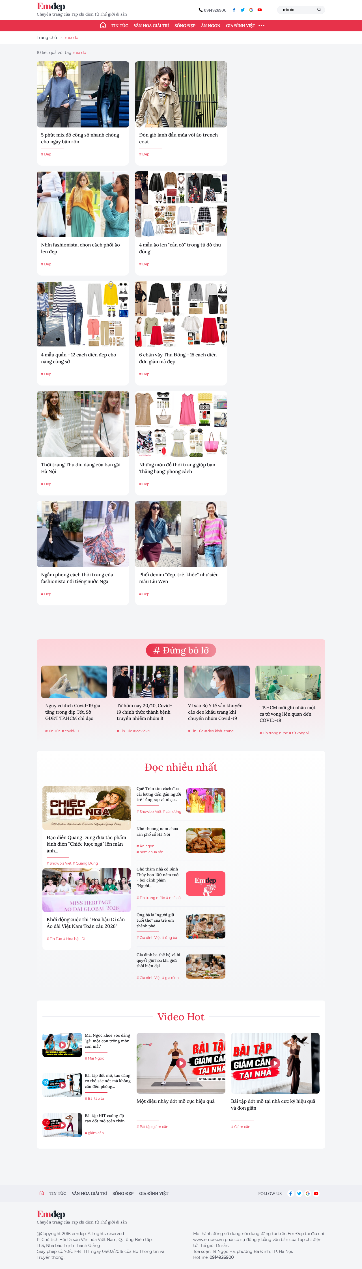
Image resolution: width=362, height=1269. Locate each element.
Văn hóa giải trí (151, 25)
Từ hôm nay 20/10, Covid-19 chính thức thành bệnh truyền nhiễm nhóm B (144, 712)
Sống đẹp (184, 25)
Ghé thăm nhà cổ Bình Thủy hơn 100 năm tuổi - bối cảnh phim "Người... (158, 877)
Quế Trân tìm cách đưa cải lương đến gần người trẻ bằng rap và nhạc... (159, 794)
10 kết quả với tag (61, 52)
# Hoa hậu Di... (75, 939)
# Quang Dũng (85, 863)
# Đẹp (46, 154)
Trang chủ (47, 37)
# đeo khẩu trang (219, 731)
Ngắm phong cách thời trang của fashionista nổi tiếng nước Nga (77, 577)
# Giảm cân (240, 1127)
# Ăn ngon (145, 846)
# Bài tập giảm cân (152, 1127)
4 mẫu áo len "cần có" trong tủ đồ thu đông (180, 248)
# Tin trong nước (274, 733)
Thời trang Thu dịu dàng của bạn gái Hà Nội (80, 468)
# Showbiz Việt (59, 863)
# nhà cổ (173, 898)
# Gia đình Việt (149, 937)
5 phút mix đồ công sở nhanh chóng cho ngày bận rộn (80, 138)
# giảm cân (94, 1133)
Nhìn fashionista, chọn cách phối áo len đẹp (80, 248)
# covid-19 (70, 731)
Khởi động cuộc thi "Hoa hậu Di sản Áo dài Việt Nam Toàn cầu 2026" (86, 922)
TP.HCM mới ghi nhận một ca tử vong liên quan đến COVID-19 (287, 714)
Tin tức (119, 25)
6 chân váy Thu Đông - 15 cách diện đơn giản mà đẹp (178, 358)
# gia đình (170, 978)
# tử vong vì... (300, 733)
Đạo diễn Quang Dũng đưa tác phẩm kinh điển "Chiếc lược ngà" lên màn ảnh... (86, 844)
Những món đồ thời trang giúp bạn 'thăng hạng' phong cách (177, 468)
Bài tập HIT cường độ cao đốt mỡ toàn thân (105, 1118)
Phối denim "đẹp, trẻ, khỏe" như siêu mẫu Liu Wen (179, 577)
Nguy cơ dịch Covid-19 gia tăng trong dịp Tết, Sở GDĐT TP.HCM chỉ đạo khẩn (72, 712)
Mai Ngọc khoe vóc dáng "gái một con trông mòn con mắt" (107, 1041)
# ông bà (169, 937)
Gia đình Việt (240, 25)
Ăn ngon (210, 25)
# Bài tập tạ (94, 1098)
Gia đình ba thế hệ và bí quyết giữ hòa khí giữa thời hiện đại (158, 960)
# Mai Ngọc (94, 1058)
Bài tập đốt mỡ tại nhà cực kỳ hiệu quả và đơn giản (273, 1104)
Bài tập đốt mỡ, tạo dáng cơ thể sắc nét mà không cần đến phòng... (108, 1081)
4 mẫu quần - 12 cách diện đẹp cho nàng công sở (78, 358)
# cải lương (172, 811)
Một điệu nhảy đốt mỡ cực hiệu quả (176, 1101)
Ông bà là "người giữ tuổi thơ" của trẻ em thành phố (155, 920)
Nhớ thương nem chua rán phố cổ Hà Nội (157, 831)
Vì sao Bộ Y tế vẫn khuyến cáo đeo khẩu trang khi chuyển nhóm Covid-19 (215, 712)
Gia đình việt (153, 1193)
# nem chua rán (150, 852)
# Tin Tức (53, 731)
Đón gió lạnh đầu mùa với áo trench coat (178, 138)
